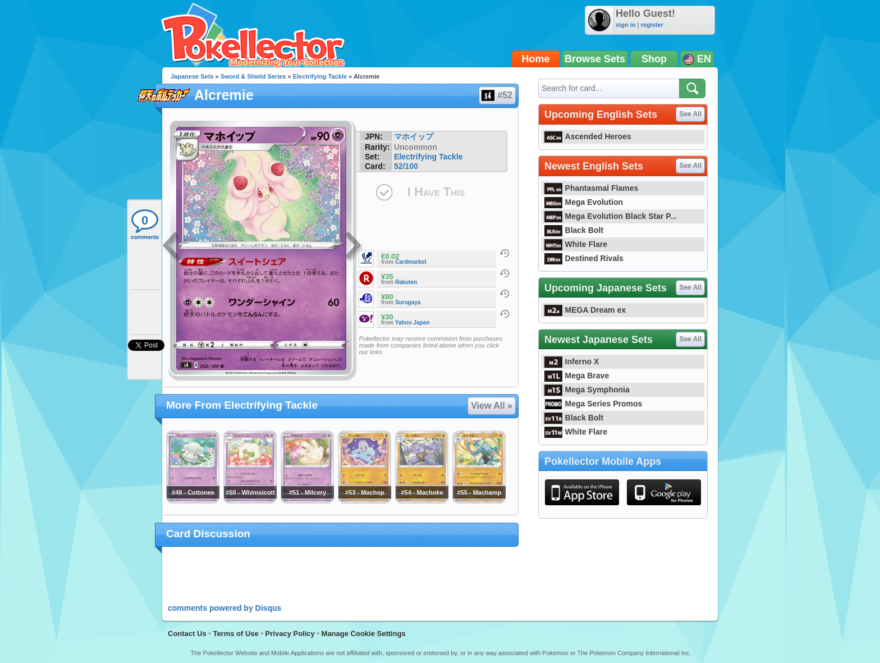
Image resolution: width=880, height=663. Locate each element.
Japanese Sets (192, 76)
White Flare (575, 244)
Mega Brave (576, 375)
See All (690, 114)
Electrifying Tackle (320, 76)
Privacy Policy (290, 633)
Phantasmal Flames (591, 188)
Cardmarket (411, 262)
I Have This (436, 192)
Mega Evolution (583, 202)
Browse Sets (595, 59)
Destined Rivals (584, 258)
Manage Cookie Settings (364, 633)
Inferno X (571, 361)
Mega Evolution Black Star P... (610, 216)
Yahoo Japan (412, 322)
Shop (654, 59)
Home (536, 59)
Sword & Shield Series (253, 76)
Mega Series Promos (593, 403)
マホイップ (413, 136)
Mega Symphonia (587, 389)
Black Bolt (573, 230)
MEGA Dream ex (585, 309)
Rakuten (406, 282)
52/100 (406, 166)
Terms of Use (235, 633)
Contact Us (187, 633)
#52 (496, 95)
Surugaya (408, 302)
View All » (491, 405)
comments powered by (224, 607)
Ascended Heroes (587, 136)
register (651, 24)
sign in (625, 24)
